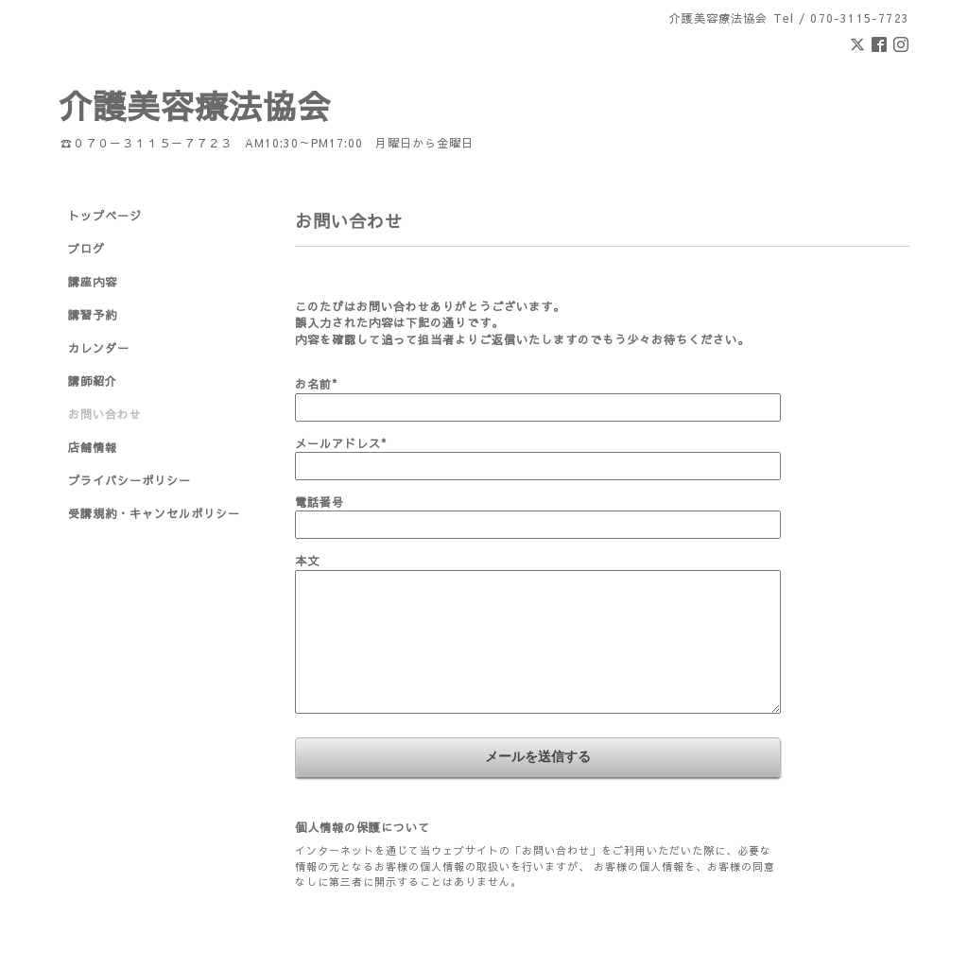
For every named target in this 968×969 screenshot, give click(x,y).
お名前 (316, 383)
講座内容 (92, 281)
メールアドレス (341, 443)
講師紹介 (92, 381)
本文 (307, 560)
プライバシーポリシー (129, 480)
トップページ (105, 215)
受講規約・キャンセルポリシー (154, 513)
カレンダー (99, 347)
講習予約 (92, 314)
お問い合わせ (105, 414)
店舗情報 (92, 447)
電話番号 (319, 502)
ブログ (86, 248)
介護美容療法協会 (195, 105)
